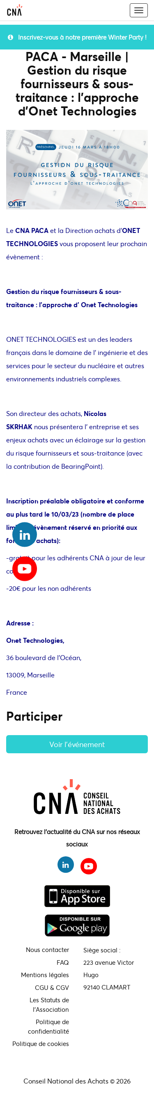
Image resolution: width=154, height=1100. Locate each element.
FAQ (63, 962)
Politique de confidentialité (48, 1026)
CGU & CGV (52, 987)
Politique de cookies (40, 1043)
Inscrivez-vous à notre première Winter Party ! (77, 37)
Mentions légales (45, 975)
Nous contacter (47, 949)
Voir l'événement (77, 744)
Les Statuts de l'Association (49, 1004)
